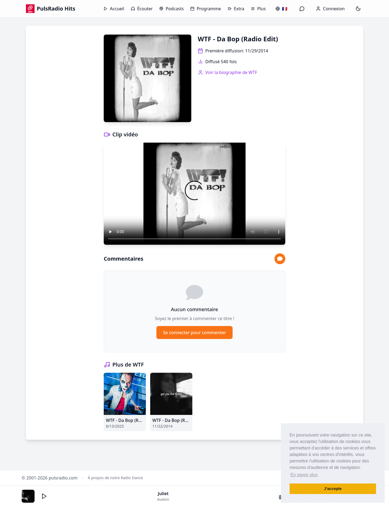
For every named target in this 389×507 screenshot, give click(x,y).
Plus (258, 9)
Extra (235, 9)
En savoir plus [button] (304, 474)
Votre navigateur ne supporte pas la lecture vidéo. (194, 194)
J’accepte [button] (333, 488)
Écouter (142, 9)
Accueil (113, 9)
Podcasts (171, 9)
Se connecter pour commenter (194, 332)
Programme (205, 9)
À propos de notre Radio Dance (115, 477)
